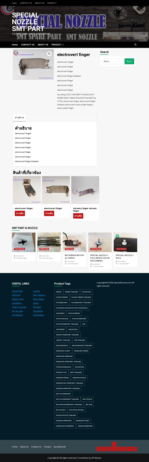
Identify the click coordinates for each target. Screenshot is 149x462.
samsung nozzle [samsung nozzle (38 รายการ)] (79, 377)
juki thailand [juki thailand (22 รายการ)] (79, 340)
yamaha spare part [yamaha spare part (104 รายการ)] (85, 426)
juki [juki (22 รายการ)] (83, 324)
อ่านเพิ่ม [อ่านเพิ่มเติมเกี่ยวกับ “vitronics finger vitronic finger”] (78, 216)
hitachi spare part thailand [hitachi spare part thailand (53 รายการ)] (67, 324)
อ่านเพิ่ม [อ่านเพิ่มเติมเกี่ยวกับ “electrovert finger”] (20, 213)
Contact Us (36, 446)
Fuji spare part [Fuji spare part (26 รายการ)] (62, 302)
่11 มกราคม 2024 (72, 264)
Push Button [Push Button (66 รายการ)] (61, 372)
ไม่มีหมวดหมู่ (44, 249)
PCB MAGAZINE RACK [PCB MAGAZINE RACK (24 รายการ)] (63, 367)
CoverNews (83, 458)
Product (47, 446)
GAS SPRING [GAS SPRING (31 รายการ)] (60, 313)
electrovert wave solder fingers (79, 104)
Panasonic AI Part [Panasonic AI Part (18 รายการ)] (63, 351)
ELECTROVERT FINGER (77, 94)
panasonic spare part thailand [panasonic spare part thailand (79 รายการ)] (68, 361)
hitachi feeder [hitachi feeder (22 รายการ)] (74, 313)
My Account (17, 311)
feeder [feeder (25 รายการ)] (58, 292)
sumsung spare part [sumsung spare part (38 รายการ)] (64, 420)
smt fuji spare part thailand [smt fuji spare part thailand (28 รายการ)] (67, 399)
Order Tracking (19, 307)
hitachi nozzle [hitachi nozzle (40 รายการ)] (62, 318)
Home (14, 3)
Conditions (17, 303)
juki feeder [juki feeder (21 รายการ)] (60, 329)
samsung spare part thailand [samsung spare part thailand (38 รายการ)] (68, 388)
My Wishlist (17, 315)
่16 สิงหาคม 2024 (21, 258)
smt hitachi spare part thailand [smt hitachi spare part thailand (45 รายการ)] (69, 404)
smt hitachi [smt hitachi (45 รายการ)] (87, 399)
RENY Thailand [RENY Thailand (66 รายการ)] (76, 372)
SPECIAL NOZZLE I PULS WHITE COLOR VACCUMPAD (100, 258)
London (36, 291)
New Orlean (38, 299)
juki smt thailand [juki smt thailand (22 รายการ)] (63, 340)
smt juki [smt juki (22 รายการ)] (89, 404)
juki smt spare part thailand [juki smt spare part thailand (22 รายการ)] (67, 335)
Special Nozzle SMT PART (28, 22)
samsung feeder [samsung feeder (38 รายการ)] (62, 377)
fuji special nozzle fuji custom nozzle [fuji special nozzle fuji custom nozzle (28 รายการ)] (71, 308)
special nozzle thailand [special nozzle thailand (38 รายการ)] (66, 415)
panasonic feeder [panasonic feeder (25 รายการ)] (81, 351)
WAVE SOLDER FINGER (81, 98)
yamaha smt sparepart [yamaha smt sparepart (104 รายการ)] (65, 426)
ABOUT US (39, 3)
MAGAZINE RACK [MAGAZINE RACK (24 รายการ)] (62, 345)
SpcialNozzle (60, 446)
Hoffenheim (38, 315)
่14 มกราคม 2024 (47, 258)
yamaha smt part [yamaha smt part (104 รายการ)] (82, 420)
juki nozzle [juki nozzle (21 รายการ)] (73, 329)
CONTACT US (26, 3)
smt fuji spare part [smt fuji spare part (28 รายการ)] (63, 394)
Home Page (17, 291)
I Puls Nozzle (19, 249)
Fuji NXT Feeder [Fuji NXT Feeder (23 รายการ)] (62, 297)
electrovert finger (71, 101)
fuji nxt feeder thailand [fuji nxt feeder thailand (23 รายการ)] (81, 297)
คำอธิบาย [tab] (19, 117)
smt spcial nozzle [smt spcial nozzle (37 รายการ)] (76, 410)
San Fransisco (39, 295)
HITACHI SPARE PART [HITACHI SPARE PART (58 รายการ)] (79, 318)
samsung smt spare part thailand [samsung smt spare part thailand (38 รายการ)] (69, 383)
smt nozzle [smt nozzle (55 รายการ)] (60, 410)
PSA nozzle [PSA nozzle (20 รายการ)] (79, 367)
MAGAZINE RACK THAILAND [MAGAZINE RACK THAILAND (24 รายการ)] (82, 345)
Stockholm (38, 311)
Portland (37, 307)
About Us (16, 295)
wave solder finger (65, 108)
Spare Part (69, 249)
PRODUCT (52, 3)
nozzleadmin (20, 256)
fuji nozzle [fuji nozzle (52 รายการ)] (86, 292)
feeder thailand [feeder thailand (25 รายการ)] (71, 292)
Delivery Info (18, 299)
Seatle (36, 303)
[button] (49, 53)
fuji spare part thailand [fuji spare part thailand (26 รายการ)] (81, 302)
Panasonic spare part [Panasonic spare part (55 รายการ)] (64, 356)
